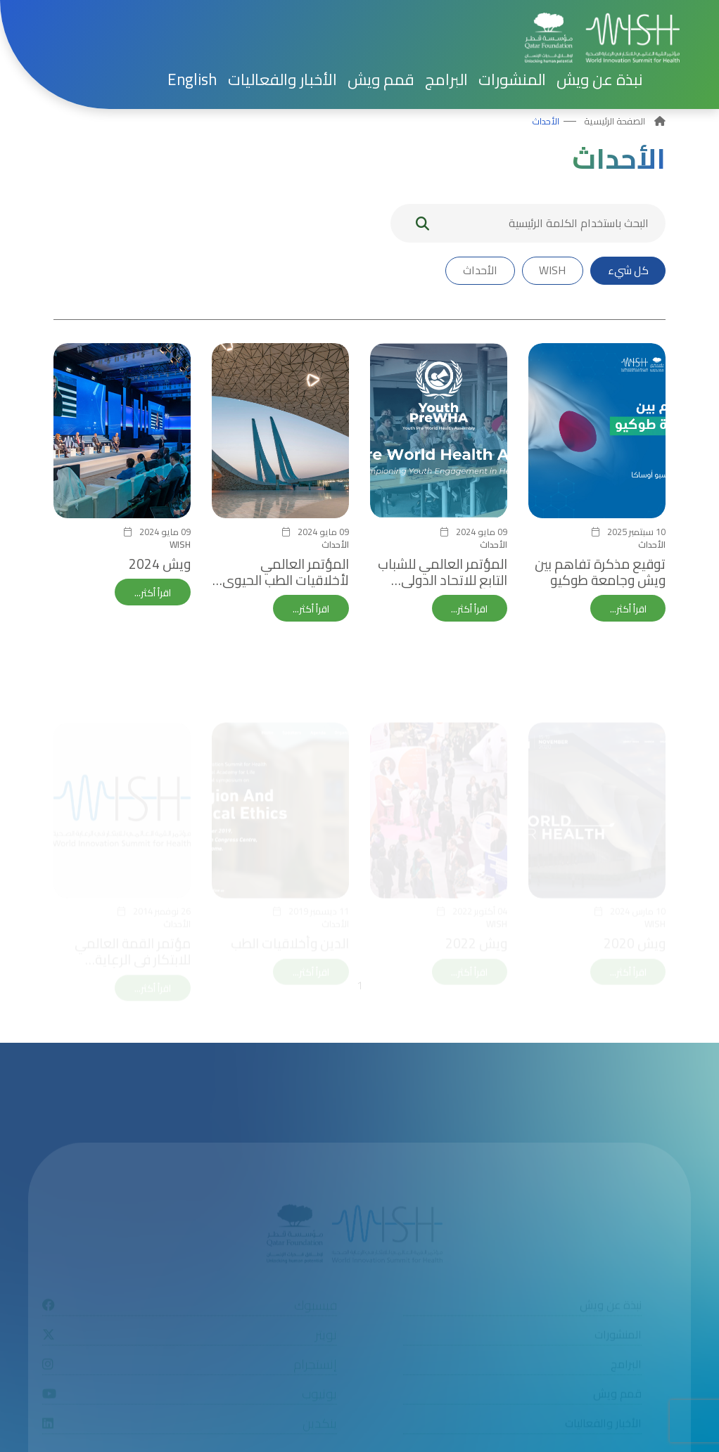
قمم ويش (381, 79)
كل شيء (627, 270)
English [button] (192, 79)
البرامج (446, 79)
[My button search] (422, 223)
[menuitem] (192, 79)
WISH (550, 270)
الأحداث (545, 121)
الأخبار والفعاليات (282, 79)
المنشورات (512, 79)
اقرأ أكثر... (627, 609)
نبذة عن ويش (599, 79)
